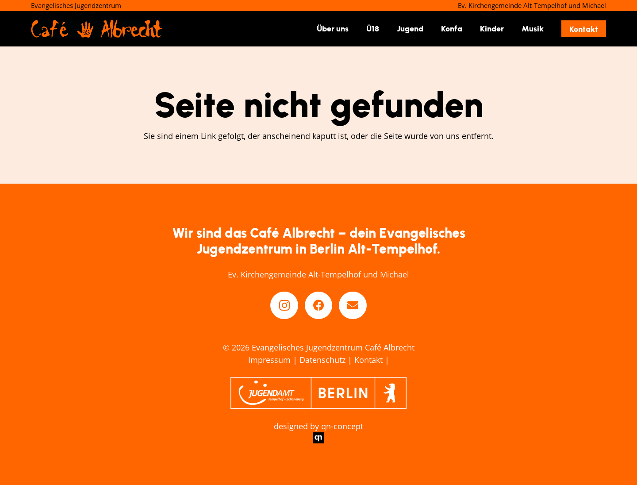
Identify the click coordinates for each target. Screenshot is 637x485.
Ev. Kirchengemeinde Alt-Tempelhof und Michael (318, 274)
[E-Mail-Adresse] (353, 305)
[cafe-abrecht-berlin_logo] (96, 29)
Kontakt (368, 359)
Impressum (269, 359)
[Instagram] (284, 305)
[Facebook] (319, 305)
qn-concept (342, 426)
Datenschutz (322, 359)
